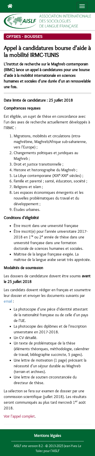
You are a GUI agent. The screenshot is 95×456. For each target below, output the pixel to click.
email (8, 301)
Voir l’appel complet (19, 416)
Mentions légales (47, 435)
